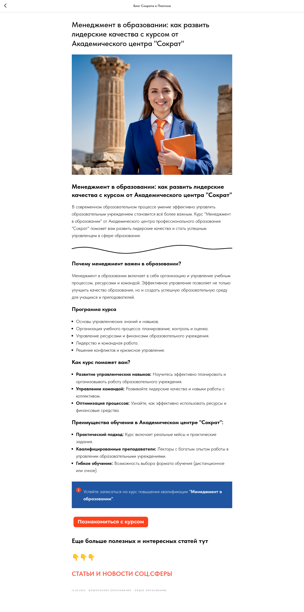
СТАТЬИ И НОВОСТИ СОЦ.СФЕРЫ (122, 573)
